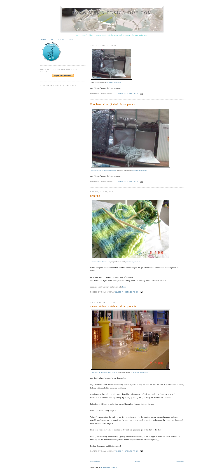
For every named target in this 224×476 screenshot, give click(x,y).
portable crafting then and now (100, 262)
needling (95, 195)
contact (72, 39)
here (124, 287)
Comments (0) (131, 93)
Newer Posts (95, 461)
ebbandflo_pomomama (114, 82)
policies (61, 39)
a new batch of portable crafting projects (113, 306)
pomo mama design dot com (112, 12)
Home (43, 39)
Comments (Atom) (109, 467)
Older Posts (179, 461)
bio (52, 39)
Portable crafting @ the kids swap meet (112, 104)
